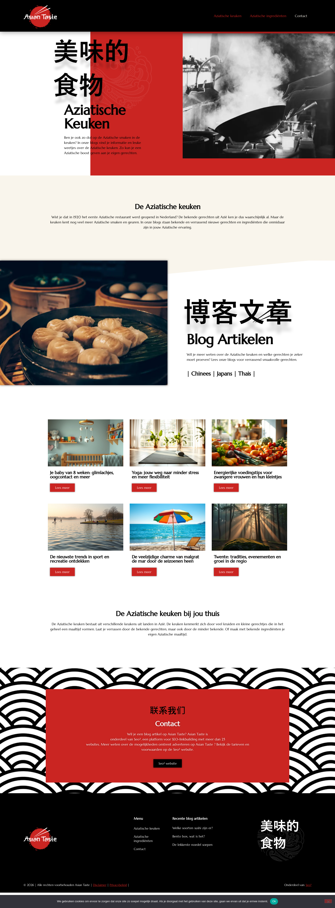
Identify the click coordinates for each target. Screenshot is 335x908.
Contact (301, 16)
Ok (274, 901)
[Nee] (328, 901)
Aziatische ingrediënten (268, 16)
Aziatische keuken (227, 16)
